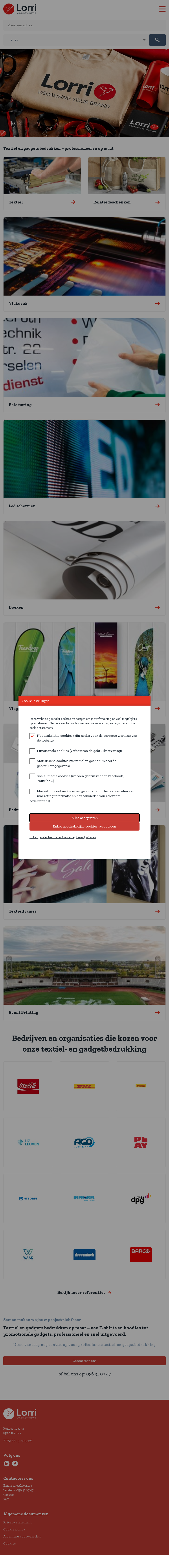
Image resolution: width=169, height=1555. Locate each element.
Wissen (91, 837)
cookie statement (41, 728)
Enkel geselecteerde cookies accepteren (56, 837)
